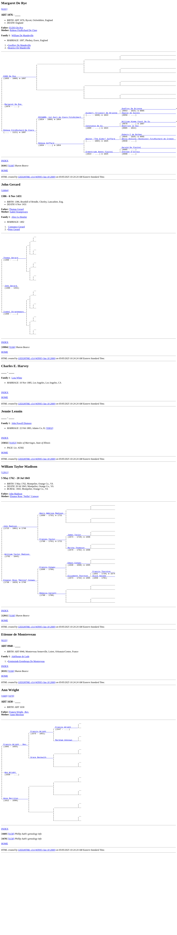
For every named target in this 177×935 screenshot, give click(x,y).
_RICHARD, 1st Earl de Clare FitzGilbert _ (60, 130)
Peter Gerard (14, 249)
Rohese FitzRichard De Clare (23, 30)
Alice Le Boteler (19, 237)
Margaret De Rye (13, 114)
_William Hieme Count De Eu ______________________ (148, 135)
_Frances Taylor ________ (51, 587)
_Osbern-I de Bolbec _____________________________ (148, 150)
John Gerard (11, 316)
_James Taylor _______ (78, 581)
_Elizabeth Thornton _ (78, 631)
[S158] (11, 915)
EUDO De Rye (16, 27)
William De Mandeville (22, 35)
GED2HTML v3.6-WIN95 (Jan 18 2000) (36, 197)
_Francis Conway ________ (51, 620)
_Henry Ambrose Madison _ (51, 556)
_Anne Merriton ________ (15, 874)
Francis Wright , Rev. (19, 773)
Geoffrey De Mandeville (19, 45)
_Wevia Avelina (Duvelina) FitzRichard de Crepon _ (148, 156)
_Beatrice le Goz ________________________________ (148, 140)
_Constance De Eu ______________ (102, 140)
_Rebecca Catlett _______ (51, 651)
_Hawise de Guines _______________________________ (148, 125)
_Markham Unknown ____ (66, 804)
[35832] (49, 469)
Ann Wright (10, 843)
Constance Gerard (16, 247)
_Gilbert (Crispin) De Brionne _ (102, 125)
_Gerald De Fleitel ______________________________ (148, 166)
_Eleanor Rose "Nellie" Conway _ (19, 636)
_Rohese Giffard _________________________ (60, 161)
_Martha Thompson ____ (78, 597)
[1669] (4, 757)
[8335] (4, 701)
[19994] (5, 211)
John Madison (15, 534)
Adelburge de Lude (20, 717)
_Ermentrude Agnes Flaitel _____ (102, 171)
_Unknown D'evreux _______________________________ (148, 171)
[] (4, 186)
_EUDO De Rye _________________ (19, 81)
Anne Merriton (17, 775)
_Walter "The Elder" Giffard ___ (102, 156)
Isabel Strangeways (19, 232)
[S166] (11, 186)
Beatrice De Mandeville (19, 48)
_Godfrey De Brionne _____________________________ (148, 119)
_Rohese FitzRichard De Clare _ (19, 145)
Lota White (17, 418)
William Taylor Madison (17, 605)
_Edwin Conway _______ (78, 615)
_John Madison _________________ (19, 571)
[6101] (4, 9)
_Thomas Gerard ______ (14, 282)
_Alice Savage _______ (103, 631)
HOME (4, 191)
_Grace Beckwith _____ (41, 825)
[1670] (11, 757)
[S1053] (13, 483)
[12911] (4, 513)
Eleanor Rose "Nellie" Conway (24, 537)
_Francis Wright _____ (66, 789)
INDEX (4, 181)
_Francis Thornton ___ (103, 625)
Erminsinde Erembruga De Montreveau (26, 722)
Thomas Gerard (16, 229)
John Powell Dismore (21, 464)
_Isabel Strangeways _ (14, 347)
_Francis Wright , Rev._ (15, 810)
